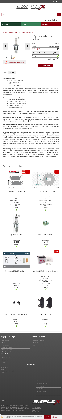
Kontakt (41, 394)
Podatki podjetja (6, 357)
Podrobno (5, 24)
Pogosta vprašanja (7, 349)
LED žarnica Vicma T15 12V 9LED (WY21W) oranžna (16, 271)
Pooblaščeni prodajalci (39, 340)
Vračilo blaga (5, 345)
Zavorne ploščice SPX (46, 314)
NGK (33, 32)
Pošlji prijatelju (36, 49)
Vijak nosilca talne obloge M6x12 (45, 235)
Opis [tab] (5, 72)
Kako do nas (5, 360)
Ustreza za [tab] (12, 72)
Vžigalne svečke (25, 32)
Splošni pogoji (42, 391)
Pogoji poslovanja (43, 383)
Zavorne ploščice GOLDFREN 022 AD (16, 192)
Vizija (3, 362)
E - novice (41, 386)
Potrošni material (14, 32)
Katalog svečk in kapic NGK (16, 62)
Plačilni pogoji (5, 340)
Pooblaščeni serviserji (38, 343)
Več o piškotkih (55, 416)
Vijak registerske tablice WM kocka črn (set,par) (16, 314)
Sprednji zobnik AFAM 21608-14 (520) (46, 192)
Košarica (45, 24)
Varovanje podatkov (7, 347)
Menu (24, 24)
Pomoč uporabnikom (7, 352)
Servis (34, 345)
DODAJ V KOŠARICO (45, 65)
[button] (27, 46)
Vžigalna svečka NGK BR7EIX (16, 235)
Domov (5, 32)
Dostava (4, 343)
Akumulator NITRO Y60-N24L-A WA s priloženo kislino (45, 271)
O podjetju (41, 388)
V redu (47, 417)
